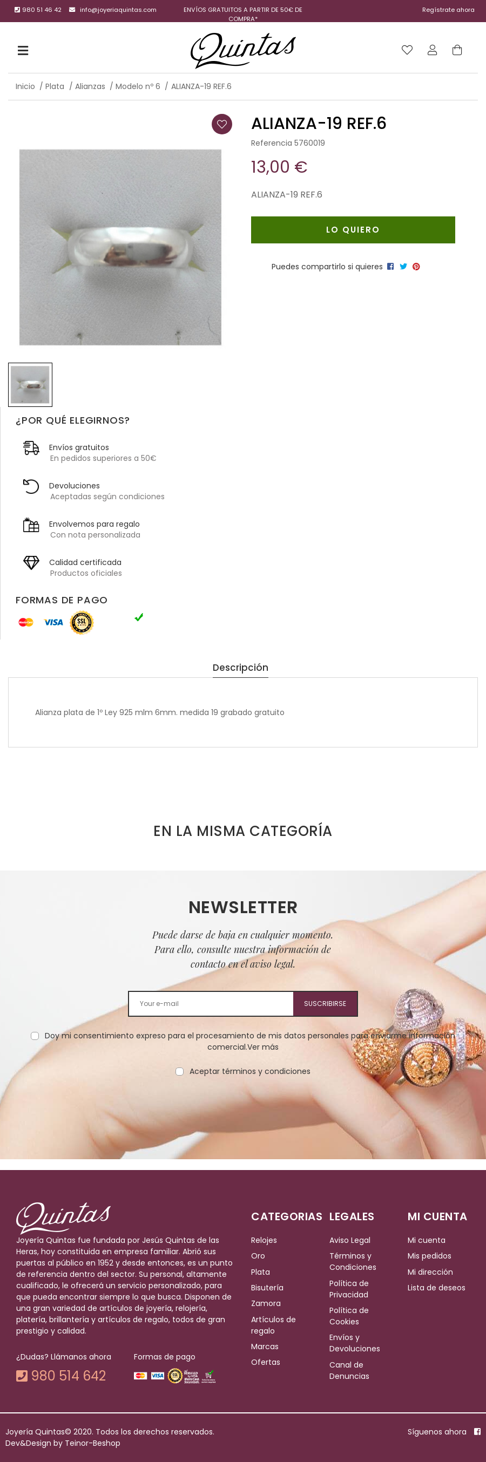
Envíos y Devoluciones (354, 1343)
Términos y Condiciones (352, 1261)
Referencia (271, 143)
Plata (260, 1272)
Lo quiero (353, 229)
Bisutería (267, 1287)
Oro (258, 1255)
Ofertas (265, 1362)
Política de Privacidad (349, 1289)
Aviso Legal (349, 1240)
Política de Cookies (349, 1316)
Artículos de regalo (273, 1325)
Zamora (266, 1303)
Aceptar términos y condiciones (250, 1071)
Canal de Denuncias (349, 1370)
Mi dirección (430, 1272)
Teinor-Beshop (92, 1443)
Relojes (264, 1240)
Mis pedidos (429, 1255)
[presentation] (243, 1111)
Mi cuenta (427, 1240)
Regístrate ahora (448, 9)
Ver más (263, 1047)
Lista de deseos (436, 1287)
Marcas (265, 1346)
